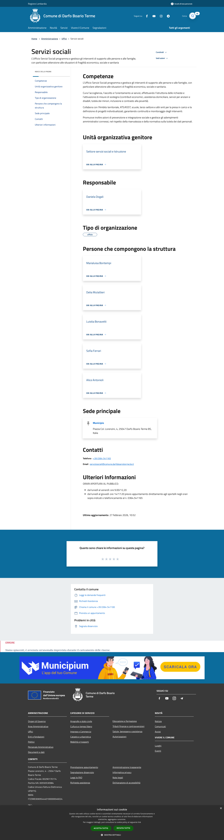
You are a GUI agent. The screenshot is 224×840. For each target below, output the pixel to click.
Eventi (158, 751)
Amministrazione (49, 38)
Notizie (158, 721)
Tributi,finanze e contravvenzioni (128, 726)
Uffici (64, 38)
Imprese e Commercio (80, 731)
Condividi (162, 52)
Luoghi (158, 745)
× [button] (221, 808)
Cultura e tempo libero (81, 726)
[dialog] (112, 822)
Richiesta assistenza (80, 782)
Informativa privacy (122, 772)
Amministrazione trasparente (127, 767)
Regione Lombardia (37, 3)
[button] (112, 835)
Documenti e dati (36, 752)
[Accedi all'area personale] (181, 3)
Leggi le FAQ (76, 777)
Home (34, 38)
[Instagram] (160, 16)
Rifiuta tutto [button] (123, 828)
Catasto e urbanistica (80, 736)
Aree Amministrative (38, 726)
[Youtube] (153, 16)
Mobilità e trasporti (79, 742)
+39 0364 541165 (102, 458)
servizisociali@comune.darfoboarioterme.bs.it (112, 464)
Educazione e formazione (125, 721)
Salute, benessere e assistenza (127, 731)
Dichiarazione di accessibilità (126, 782)
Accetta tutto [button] (101, 828)
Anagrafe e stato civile (81, 721)
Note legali (118, 777)
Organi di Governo (37, 721)
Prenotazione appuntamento (84, 767)
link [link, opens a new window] (139, 822)
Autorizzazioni (119, 736)
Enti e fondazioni (36, 736)
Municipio (98, 423)
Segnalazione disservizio (82, 772)
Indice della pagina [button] (43, 71)
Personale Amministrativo (40, 747)
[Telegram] (167, 16)
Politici (31, 742)
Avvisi (158, 731)
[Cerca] (192, 15)
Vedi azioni (162, 58)
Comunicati (160, 726)
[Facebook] (146, 16)
